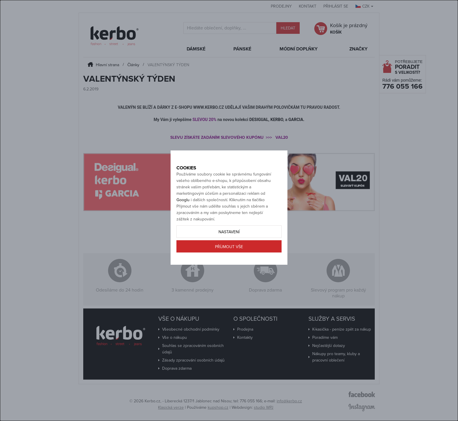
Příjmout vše (229, 267)
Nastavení (229, 252)
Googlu (183, 220)
